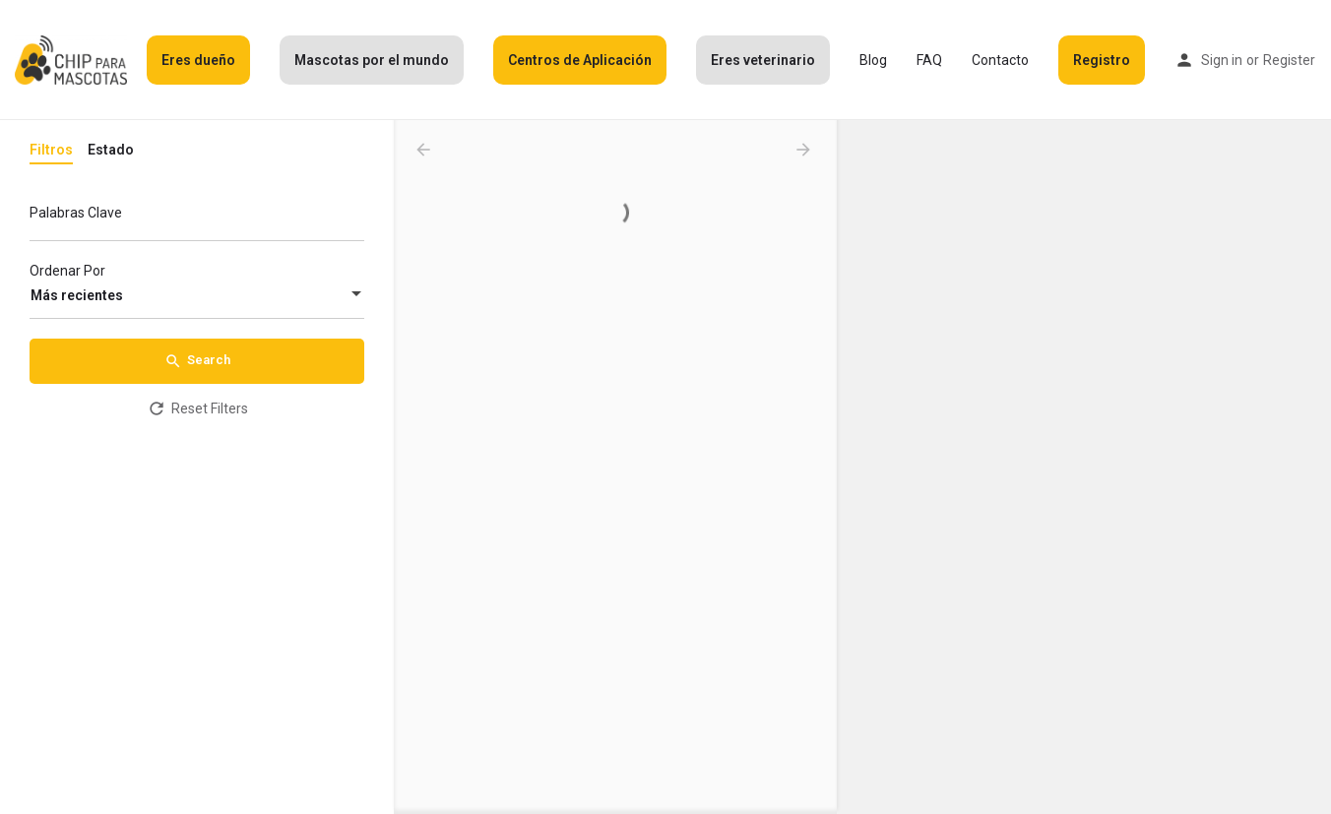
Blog (873, 60)
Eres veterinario (763, 60)
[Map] (1084, 467)
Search (197, 361)
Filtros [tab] (51, 149)
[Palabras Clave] (197, 218)
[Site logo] (73, 59)
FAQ (929, 60)
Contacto (1000, 60)
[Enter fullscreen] (1307, 211)
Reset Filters (197, 408)
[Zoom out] (1307, 172)
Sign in (1221, 60)
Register (1289, 60)
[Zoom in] (1307, 144)
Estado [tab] (111, 149)
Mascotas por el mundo (371, 60)
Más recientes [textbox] (77, 295)
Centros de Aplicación (580, 60)
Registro (1101, 60)
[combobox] (197, 295)
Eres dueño (198, 60)
